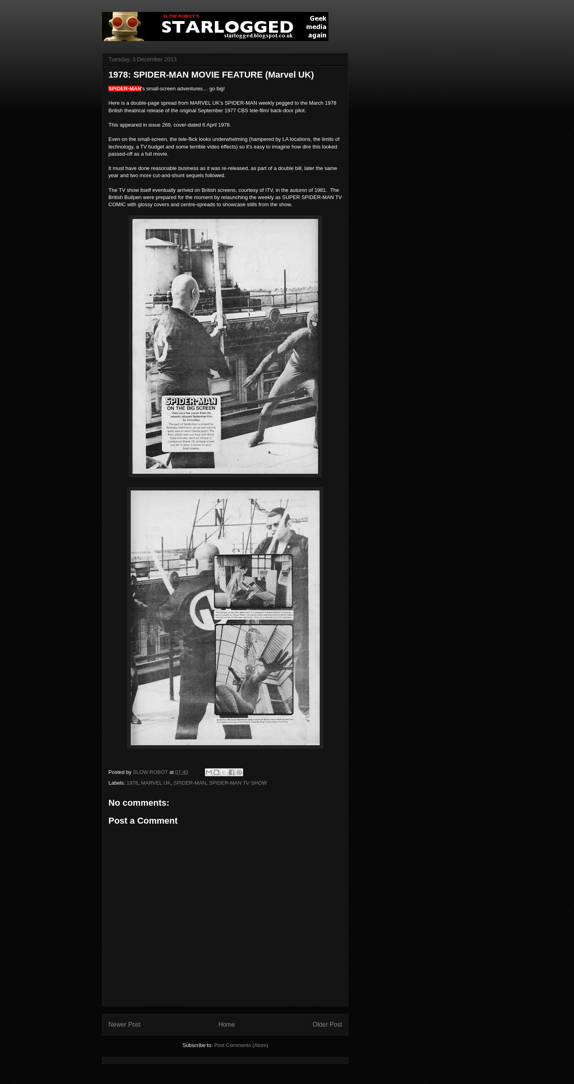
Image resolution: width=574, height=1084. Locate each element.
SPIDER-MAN (189, 783)
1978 (132, 783)
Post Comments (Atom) (241, 1045)
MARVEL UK (156, 783)
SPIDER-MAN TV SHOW (238, 783)
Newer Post (124, 1024)
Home (226, 1024)
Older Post (327, 1024)
